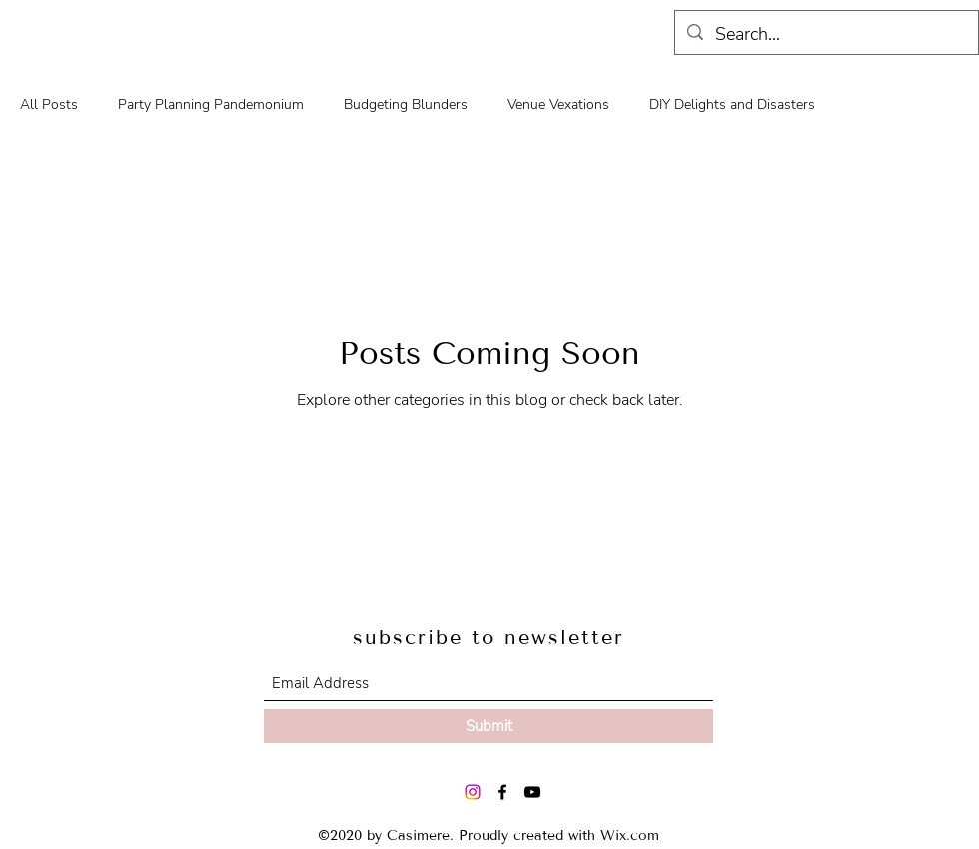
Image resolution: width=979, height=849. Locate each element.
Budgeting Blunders (406, 104)
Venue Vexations (558, 104)
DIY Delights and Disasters (732, 104)
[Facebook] (502, 792)
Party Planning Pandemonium (211, 104)
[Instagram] (473, 792)
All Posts (49, 104)
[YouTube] (532, 792)
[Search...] (825, 35)
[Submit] (488, 726)
